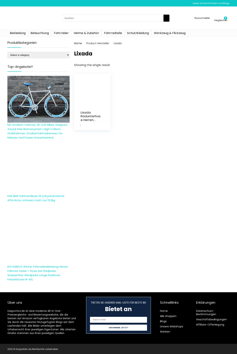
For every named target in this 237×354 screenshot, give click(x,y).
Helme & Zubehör (86, 33)
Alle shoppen (168, 316)
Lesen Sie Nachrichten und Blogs (211, 3)
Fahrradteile (113, 33)
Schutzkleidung (138, 33)
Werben (165, 331)
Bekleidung (18, 33)
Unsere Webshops (171, 326)
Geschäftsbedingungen (211, 319)
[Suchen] (166, 18)
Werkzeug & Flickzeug (170, 33)
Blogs (163, 321)
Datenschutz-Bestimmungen (206, 312)
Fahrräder (61, 33)
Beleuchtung (40, 33)
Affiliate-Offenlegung (210, 324)
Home (78, 43)
